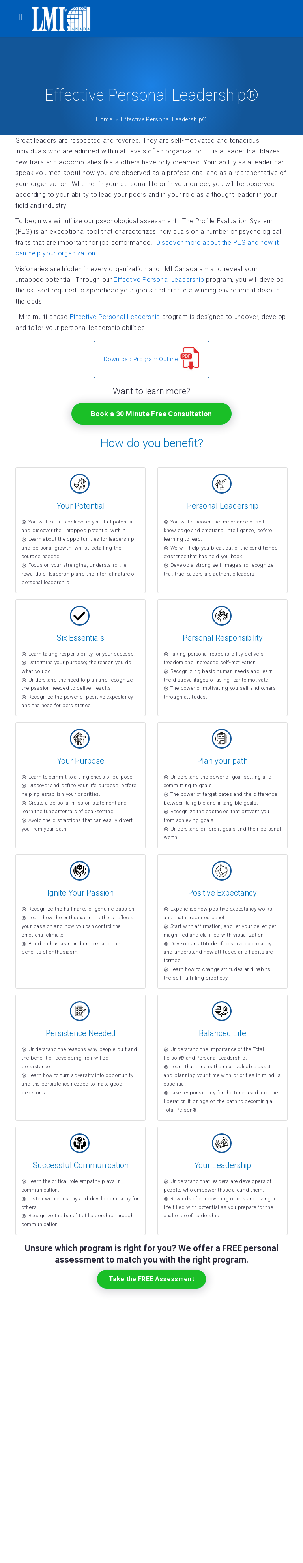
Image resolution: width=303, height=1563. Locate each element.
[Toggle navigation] (20, 18)
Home (104, 119)
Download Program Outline (151, 359)
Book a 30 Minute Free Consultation (151, 414)
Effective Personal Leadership (159, 279)
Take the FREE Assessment (151, 1279)
